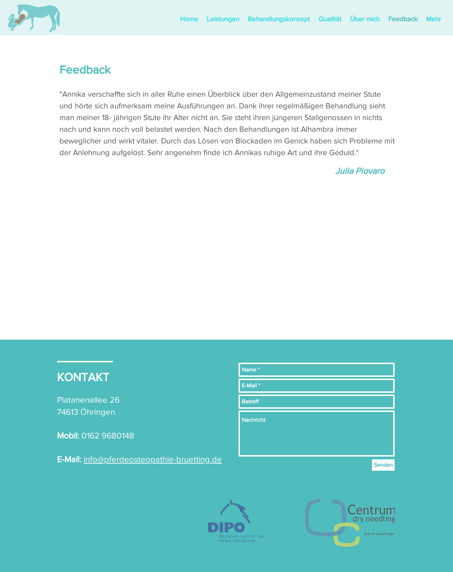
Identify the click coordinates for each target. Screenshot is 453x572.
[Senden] (383, 465)
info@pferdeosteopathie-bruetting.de (153, 459)
